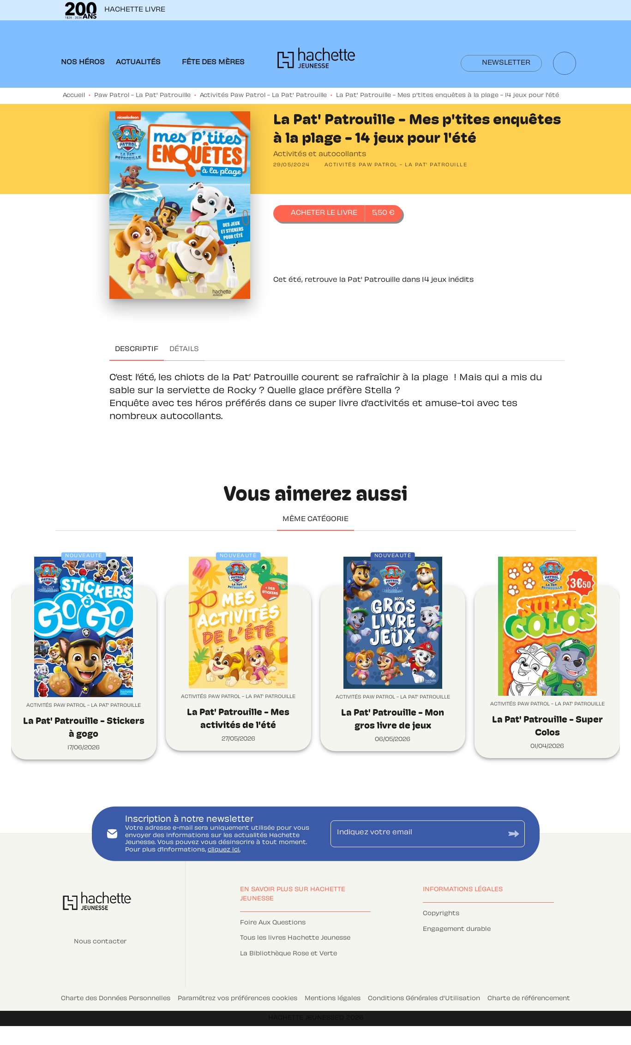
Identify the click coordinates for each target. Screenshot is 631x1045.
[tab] (82, 63)
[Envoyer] (514, 834)
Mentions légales (333, 999)
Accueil (74, 95)
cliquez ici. (224, 850)
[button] (501, 63)
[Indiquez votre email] (416, 833)
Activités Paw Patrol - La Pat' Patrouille (263, 95)
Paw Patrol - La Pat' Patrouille (142, 95)
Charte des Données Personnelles (115, 999)
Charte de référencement (528, 999)
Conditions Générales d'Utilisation (424, 999)
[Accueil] (316, 61)
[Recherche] (564, 63)
